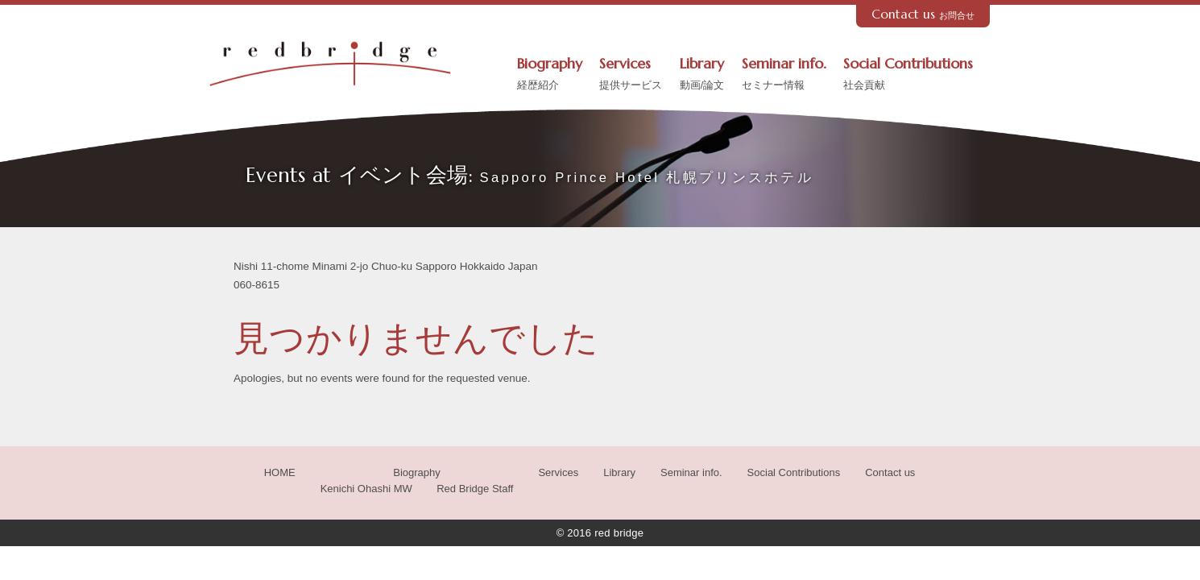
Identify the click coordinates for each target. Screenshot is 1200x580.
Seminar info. (784, 75)
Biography (549, 75)
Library (702, 75)
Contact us (923, 14)
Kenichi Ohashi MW (366, 489)
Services (630, 75)
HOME (280, 472)
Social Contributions (908, 75)
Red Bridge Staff (475, 489)
